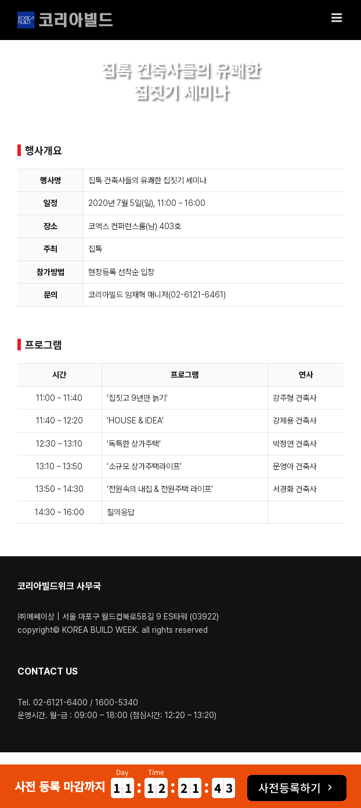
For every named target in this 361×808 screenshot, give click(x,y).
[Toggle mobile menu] (337, 18)
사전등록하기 (289, 788)
